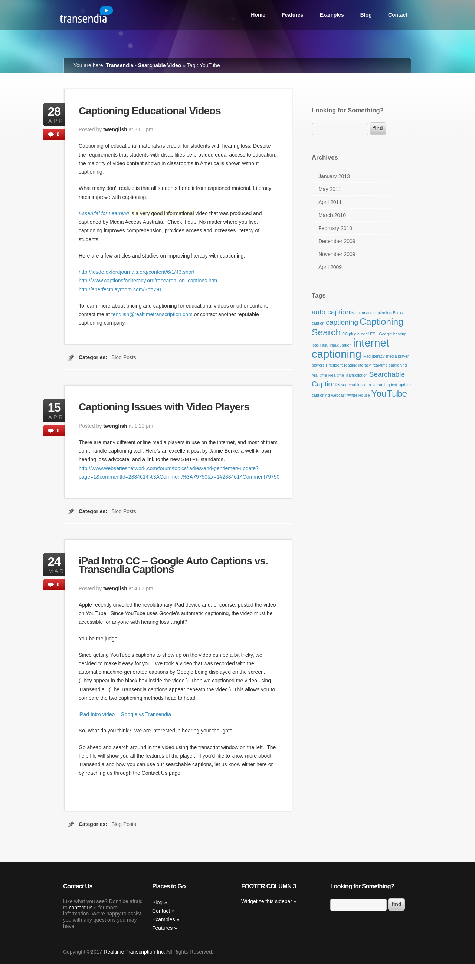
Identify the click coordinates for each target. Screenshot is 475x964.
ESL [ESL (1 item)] (373, 334)
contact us (81, 908)
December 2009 (337, 241)
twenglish (115, 129)
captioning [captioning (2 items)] (342, 322)
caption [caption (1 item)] (318, 323)
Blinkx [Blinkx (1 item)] (398, 313)
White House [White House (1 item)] (358, 395)
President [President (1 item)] (334, 365)
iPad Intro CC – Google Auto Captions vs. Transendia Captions (173, 565)
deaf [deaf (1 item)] (365, 334)
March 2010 (332, 215)
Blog (366, 15)
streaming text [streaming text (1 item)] (385, 385)
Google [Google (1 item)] (385, 334)
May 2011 (329, 189)
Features (292, 15)
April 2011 (330, 202)
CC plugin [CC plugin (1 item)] (351, 334)
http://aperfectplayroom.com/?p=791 (120, 289)
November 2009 (337, 254)
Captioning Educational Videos (150, 111)
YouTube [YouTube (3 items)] (389, 393)
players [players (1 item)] (318, 365)
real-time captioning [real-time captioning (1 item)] (389, 365)
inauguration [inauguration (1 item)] (341, 345)
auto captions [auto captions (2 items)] (333, 312)
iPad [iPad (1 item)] (367, 356)
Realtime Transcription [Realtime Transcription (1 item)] (348, 375)
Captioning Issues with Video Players (164, 407)
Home (258, 15)
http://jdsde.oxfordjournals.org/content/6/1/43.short (136, 272)
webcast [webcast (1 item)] (338, 395)
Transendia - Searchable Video (143, 65)
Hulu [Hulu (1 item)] (324, 345)
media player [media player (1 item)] (397, 356)
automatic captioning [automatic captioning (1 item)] (373, 313)
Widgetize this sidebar (266, 901)
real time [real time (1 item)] (319, 375)
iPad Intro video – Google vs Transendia (125, 714)
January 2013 (334, 176)
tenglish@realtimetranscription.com (152, 314)
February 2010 (335, 228)
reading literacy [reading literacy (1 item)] (357, 365)
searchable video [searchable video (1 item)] (356, 385)
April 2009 (330, 267)
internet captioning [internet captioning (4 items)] (350, 348)
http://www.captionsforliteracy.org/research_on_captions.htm (148, 280)
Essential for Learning (104, 213)
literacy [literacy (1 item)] (378, 356)
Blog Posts (123, 357)
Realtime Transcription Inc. (134, 952)
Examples (332, 15)
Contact (397, 15)
